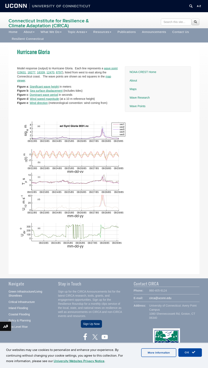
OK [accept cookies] (190, 352)
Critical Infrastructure (22, 302)
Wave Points (137, 106)
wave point (111, 68)
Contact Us (180, 32)
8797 (59, 72)
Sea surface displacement (46, 90)
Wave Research (140, 97)
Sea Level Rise (18, 327)
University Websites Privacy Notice (79, 361)
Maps (133, 89)
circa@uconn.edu (160, 298)
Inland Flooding (18, 308)
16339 (41, 72)
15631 (22, 72)
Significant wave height (44, 86)
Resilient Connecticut (28, 38)
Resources (102, 32)
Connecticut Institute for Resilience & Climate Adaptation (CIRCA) (49, 23)
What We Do (51, 32)
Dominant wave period (44, 94)
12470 (50, 72)
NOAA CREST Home (143, 72)
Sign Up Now (91, 324)
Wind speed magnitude (44, 98)
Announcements (154, 32)
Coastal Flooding (19, 314)
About (29, 32)
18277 (31, 72)
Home (13, 32)
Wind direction (39, 103)
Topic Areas (77, 32)
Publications (126, 32)
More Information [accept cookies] (159, 352)
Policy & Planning (20, 320)
